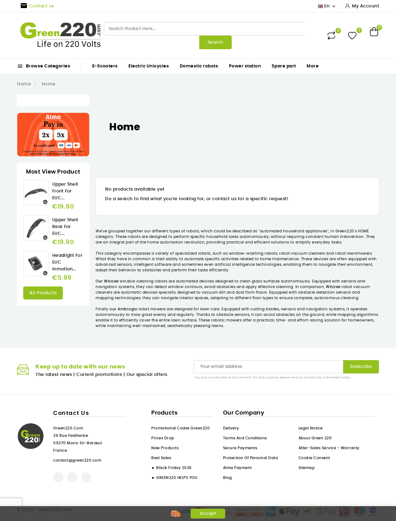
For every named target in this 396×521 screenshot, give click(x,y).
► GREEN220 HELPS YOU (174, 478)
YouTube (72, 477)
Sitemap (307, 468)
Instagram (86, 477)
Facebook (58, 477)
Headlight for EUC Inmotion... (67, 262)
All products (43, 293)
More (313, 66)
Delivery (231, 428)
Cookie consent (314, 458)
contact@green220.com (77, 460)
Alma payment (237, 468)
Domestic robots (199, 66)
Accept (208, 513)
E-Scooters (105, 66)
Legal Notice (311, 428)
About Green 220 (315, 438)
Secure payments (240, 448)
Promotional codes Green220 (180, 428)
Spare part (284, 66)
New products (165, 448)
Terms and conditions (245, 438)
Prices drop (162, 438)
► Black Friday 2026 (171, 468)
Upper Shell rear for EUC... (65, 227)
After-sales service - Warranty (329, 448)
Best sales (161, 458)
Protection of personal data (250, 458)
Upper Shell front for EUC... (65, 191)
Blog (227, 478)
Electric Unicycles (148, 66)
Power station (245, 66)
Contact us (71, 413)
